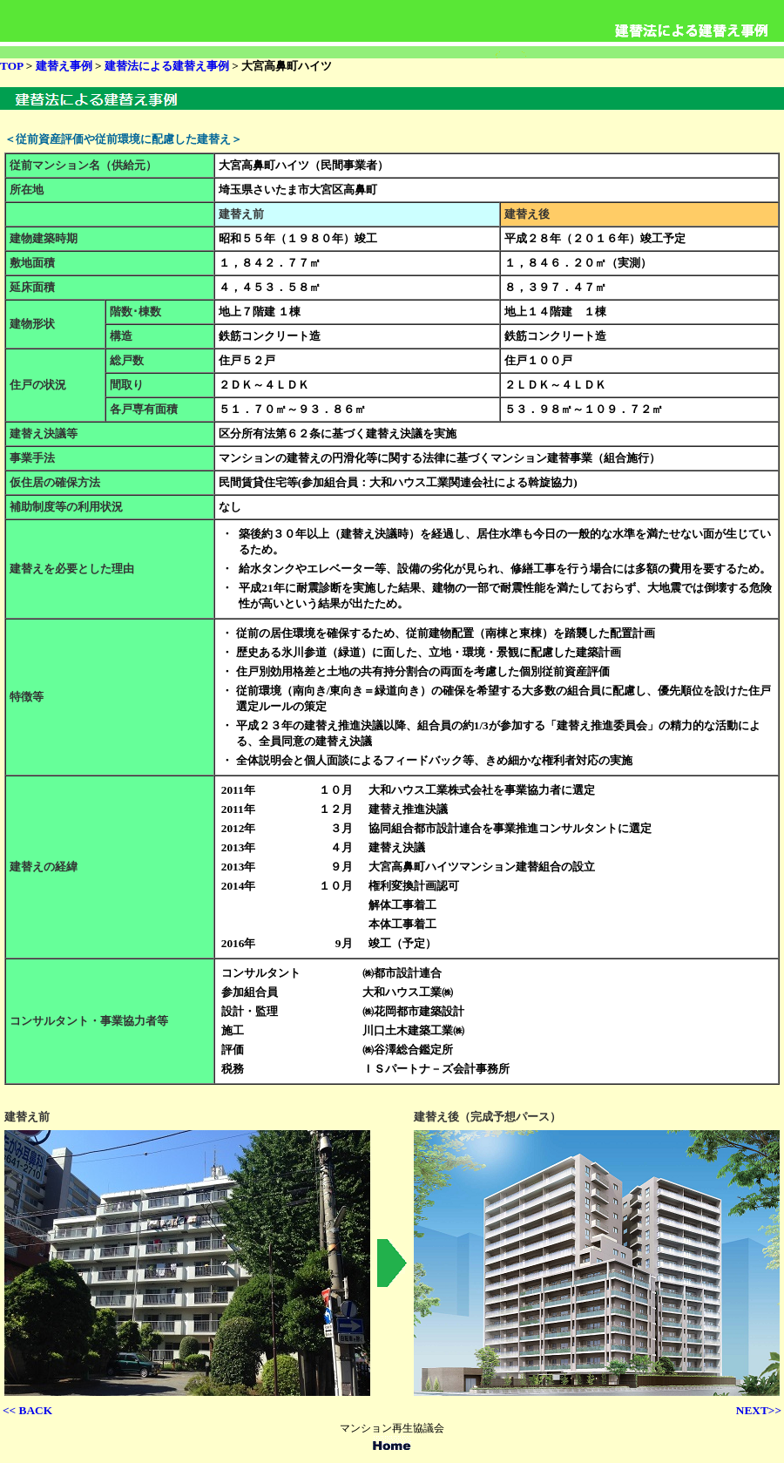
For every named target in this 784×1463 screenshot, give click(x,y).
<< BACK (27, 1410)
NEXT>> (758, 1410)
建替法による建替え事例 (167, 65)
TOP (11, 65)
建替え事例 (61, 65)
